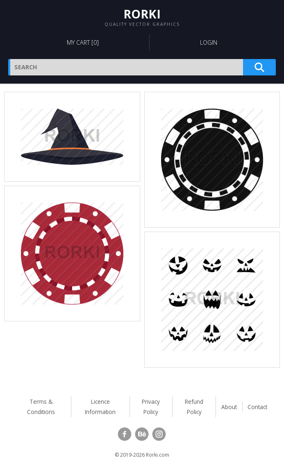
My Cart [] (83, 42)
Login (208, 42)
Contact (257, 407)
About (229, 407)
